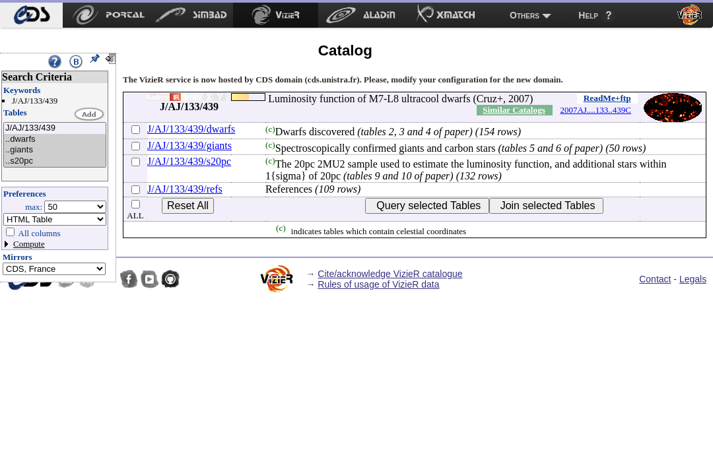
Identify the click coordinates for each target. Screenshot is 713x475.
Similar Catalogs (514, 110)
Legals (692, 279)
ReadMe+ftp (607, 98)
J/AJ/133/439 (55, 128)
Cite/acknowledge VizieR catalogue (390, 274)
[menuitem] (31, 15)
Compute (29, 244)
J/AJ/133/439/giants (189, 145)
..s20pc (55, 161)
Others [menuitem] (524, 15)
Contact (655, 279)
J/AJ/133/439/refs (184, 189)
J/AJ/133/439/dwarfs (191, 129)
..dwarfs (55, 139)
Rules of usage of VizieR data (378, 284)
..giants (55, 150)
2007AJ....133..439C (595, 110)
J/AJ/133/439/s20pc (189, 161)
